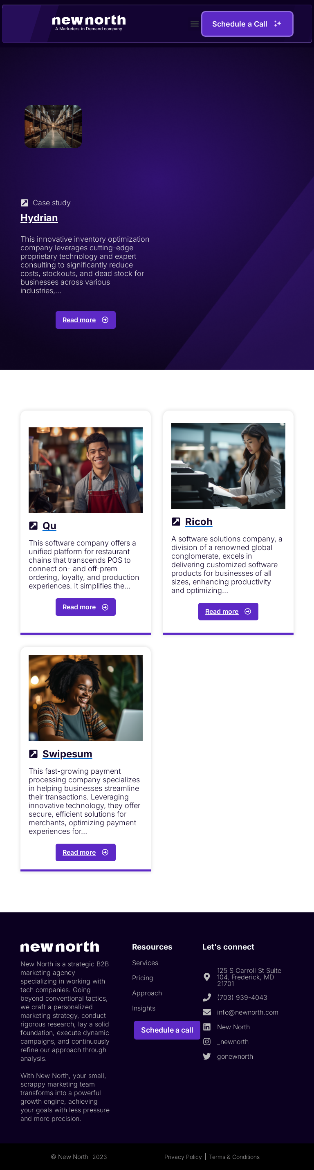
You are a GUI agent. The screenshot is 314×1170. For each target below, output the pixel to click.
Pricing (142, 978)
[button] (194, 23)
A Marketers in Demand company (89, 28)
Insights (143, 1008)
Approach (147, 993)
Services (145, 963)
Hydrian (39, 218)
